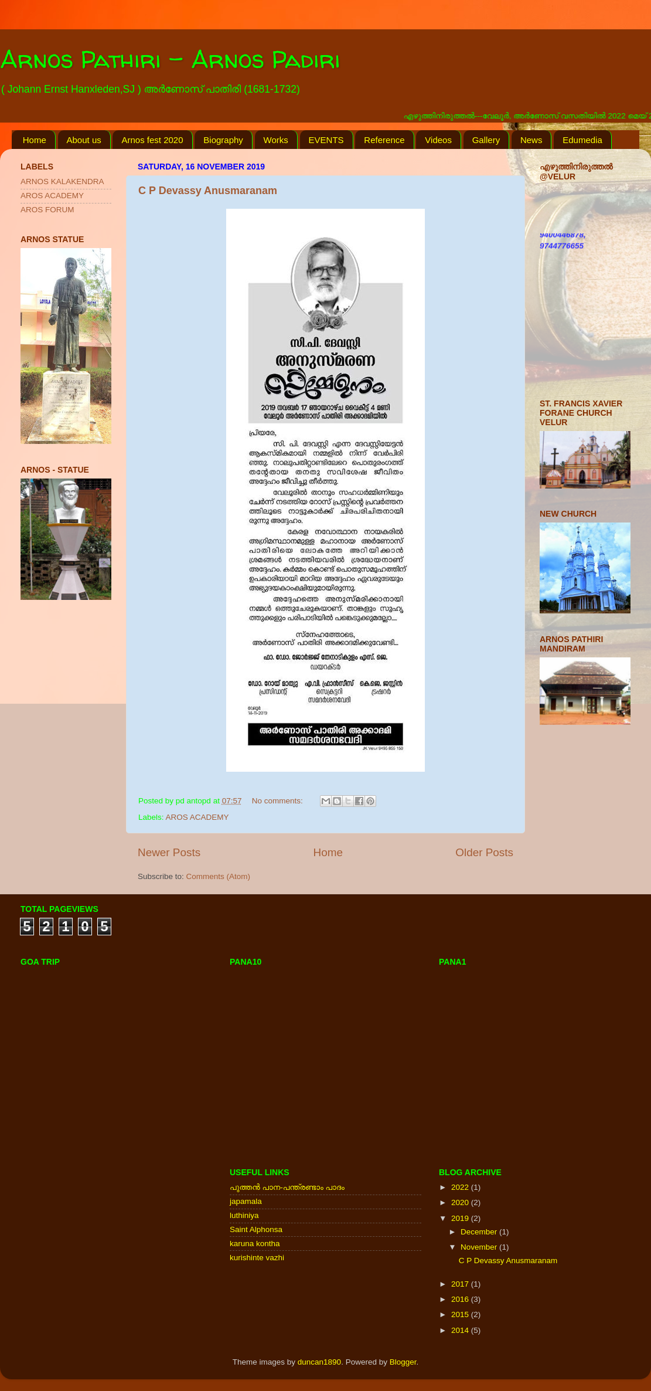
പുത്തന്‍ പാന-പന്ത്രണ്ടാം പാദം (287, 1187)
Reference (384, 140)
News (531, 140)
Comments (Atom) (218, 876)
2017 (461, 1284)
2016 (461, 1299)
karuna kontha (255, 1243)
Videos (438, 140)
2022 (461, 1187)
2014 (461, 1330)
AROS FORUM (47, 209)
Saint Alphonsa (256, 1229)
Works (276, 140)
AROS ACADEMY (197, 817)
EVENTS (326, 140)
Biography (223, 140)
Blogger (403, 1362)
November (480, 1247)
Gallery (486, 140)
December (480, 1231)
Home (34, 140)
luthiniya (244, 1215)
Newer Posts (169, 852)
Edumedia (582, 140)
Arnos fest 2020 (152, 140)
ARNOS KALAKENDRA (62, 181)
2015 (461, 1314)
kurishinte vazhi (257, 1257)
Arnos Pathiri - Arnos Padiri (170, 59)
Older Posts (484, 852)
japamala (246, 1201)
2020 (461, 1202)
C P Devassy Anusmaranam (207, 190)
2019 (461, 1218)
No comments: (278, 800)
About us (84, 140)
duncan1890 (319, 1362)
